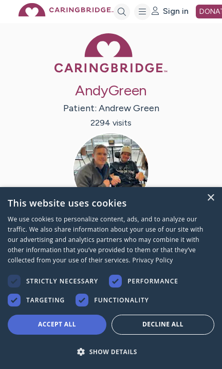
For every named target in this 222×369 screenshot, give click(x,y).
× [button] (210, 198)
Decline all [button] (162, 324)
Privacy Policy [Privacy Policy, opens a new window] (152, 260)
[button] (111, 351)
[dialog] (111, 278)
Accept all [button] (57, 324)
